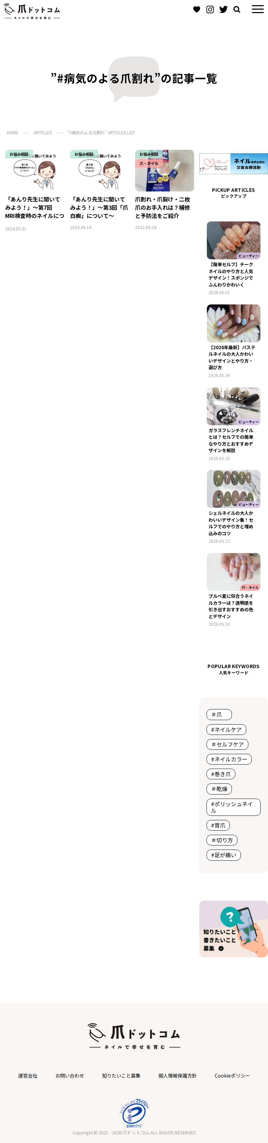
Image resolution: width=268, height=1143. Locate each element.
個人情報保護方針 (177, 1075)
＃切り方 (222, 840)
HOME (12, 132)
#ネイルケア (226, 729)
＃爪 (219, 714)
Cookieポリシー (232, 1075)
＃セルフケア (227, 744)
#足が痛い (223, 855)
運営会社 (27, 1075)
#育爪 (218, 825)
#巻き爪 (221, 774)
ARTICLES (43, 132)
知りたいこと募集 (121, 1075)
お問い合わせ (69, 1075)
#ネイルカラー (229, 759)
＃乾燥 (219, 788)
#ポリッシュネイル (232, 807)
